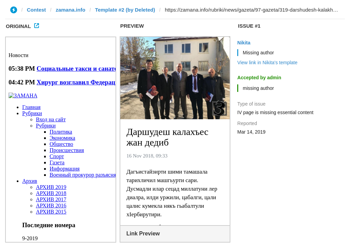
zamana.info (70, 10)
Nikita (243, 42)
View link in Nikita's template (267, 62)
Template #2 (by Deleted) (125, 10)
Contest (36, 10)
